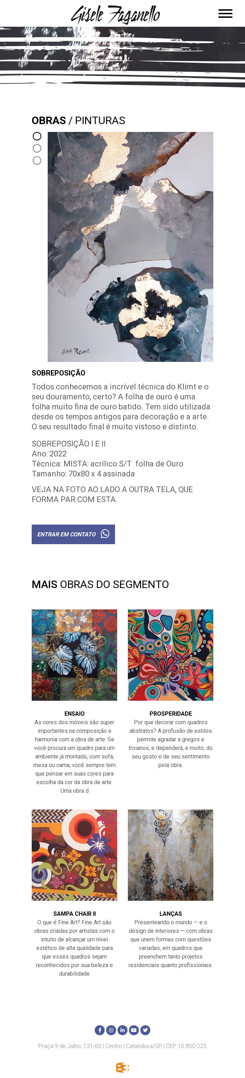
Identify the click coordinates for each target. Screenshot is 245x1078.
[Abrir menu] (225, 13)
